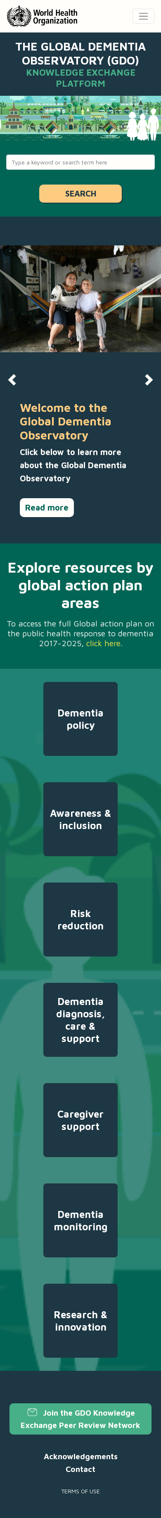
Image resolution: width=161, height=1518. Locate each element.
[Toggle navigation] (143, 16)
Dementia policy (80, 719)
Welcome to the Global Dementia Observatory (65, 421)
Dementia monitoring (80, 1220)
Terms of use (80, 1491)
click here (103, 643)
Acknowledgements (81, 1456)
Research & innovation (81, 1321)
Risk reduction (80, 919)
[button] (12, 380)
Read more (47, 507)
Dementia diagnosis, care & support (80, 1020)
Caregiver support (80, 1120)
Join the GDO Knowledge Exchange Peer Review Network (80, 1419)
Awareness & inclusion (80, 819)
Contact (80, 1469)
